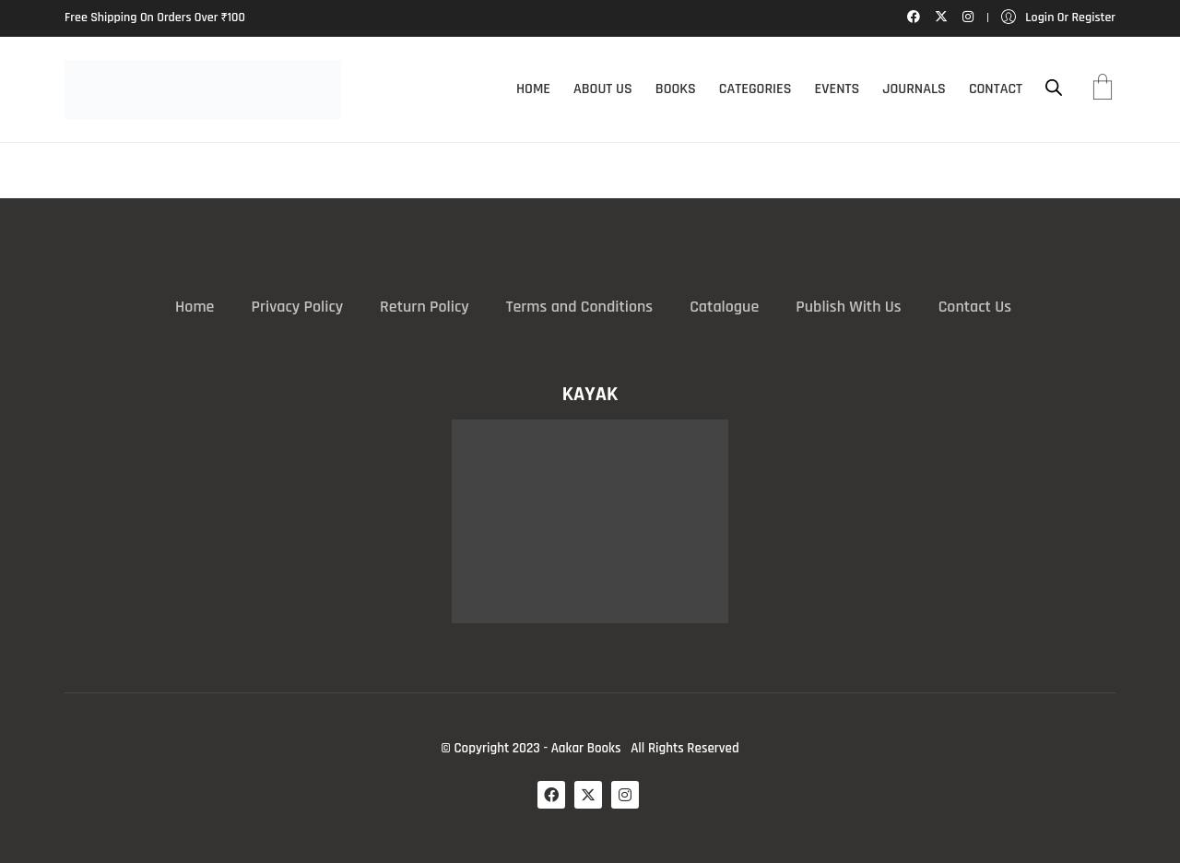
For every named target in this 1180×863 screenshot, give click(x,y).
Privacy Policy (297, 306)
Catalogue (724, 306)
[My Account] (1058, 18)
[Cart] (1102, 89)
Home (194, 306)
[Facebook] (551, 795)
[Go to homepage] (203, 89)
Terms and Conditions (579, 306)
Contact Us (974, 306)
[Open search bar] (1053, 88)
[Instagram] (625, 795)
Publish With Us (848, 306)
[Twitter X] (588, 795)
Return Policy (424, 306)
